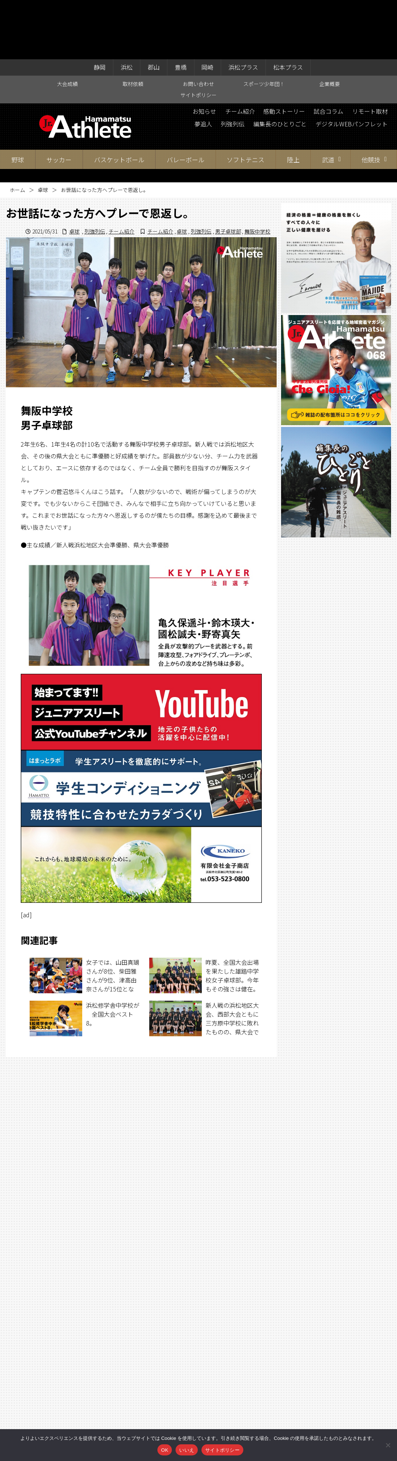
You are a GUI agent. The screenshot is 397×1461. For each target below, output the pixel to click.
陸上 (293, 100)
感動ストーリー (284, 52)
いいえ (186, 1450)
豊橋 (181, 8)
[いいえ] (387, 1445)
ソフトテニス (245, 100)
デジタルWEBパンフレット (351, 64)
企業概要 (329, 24)
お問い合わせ (198, 24)
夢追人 (202, 64)
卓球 (43, 131)
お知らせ (204, 52)
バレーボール (185, 100)
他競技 (370, 100)
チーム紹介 (239, 52)
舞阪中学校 (257, 172)
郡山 (154, 8)
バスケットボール (119, 100)
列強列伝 (232, 64)
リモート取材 (370, 52)
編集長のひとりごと (279, 64)
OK (164, 1450)
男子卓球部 (228, 172)
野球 (17, 100)
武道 (328, 100)
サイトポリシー (198, 36)
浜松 (127, 8)
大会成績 (67, 24)
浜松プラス (243, 8)
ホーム (17, 131)
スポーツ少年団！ (264, 24)
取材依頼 (133, 24)
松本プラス (288, 8)
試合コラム (328, 52)
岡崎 (208, 8)
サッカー (58, 100)
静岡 (100, 8)
